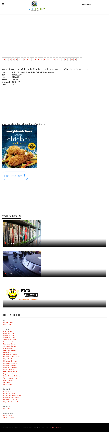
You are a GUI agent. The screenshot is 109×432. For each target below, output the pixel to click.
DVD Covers (10, 243)
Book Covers (7, 415)
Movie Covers (7, 324)
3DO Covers (7, 331)
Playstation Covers (9, 359)
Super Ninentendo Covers (12, 376)
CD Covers (10, 273)
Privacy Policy (56, 427)
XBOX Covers (8, 380)
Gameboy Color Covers (11, 397)
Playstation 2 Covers (10, 361)
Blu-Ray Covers (8, 322)
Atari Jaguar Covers (9, 340)
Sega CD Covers (8, 369)
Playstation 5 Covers (10, 367)
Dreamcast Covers (9, 344)
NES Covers (7, 352)
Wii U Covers (7, 384)
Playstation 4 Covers (10, 365)
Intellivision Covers (9, 350)
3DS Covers (7, 391)
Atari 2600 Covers (9, 333)
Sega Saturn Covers (9, 374)
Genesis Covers (8, 348)
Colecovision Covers (10, 342)
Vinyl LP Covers (8, 417)
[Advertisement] (54, 40)
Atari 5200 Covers (9, 335)
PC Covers (6, 408)
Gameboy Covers (9, 393)
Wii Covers (7, 382)
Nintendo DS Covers (10, 400)
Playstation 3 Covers (10, 363)
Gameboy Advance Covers (12, 395)
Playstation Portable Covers (12, 402)
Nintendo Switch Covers (11, 357)
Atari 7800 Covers (9, 337)
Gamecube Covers (9, 346)
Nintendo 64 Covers (10, 354)
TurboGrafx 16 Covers (10, 378)
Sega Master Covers (10, 372)
